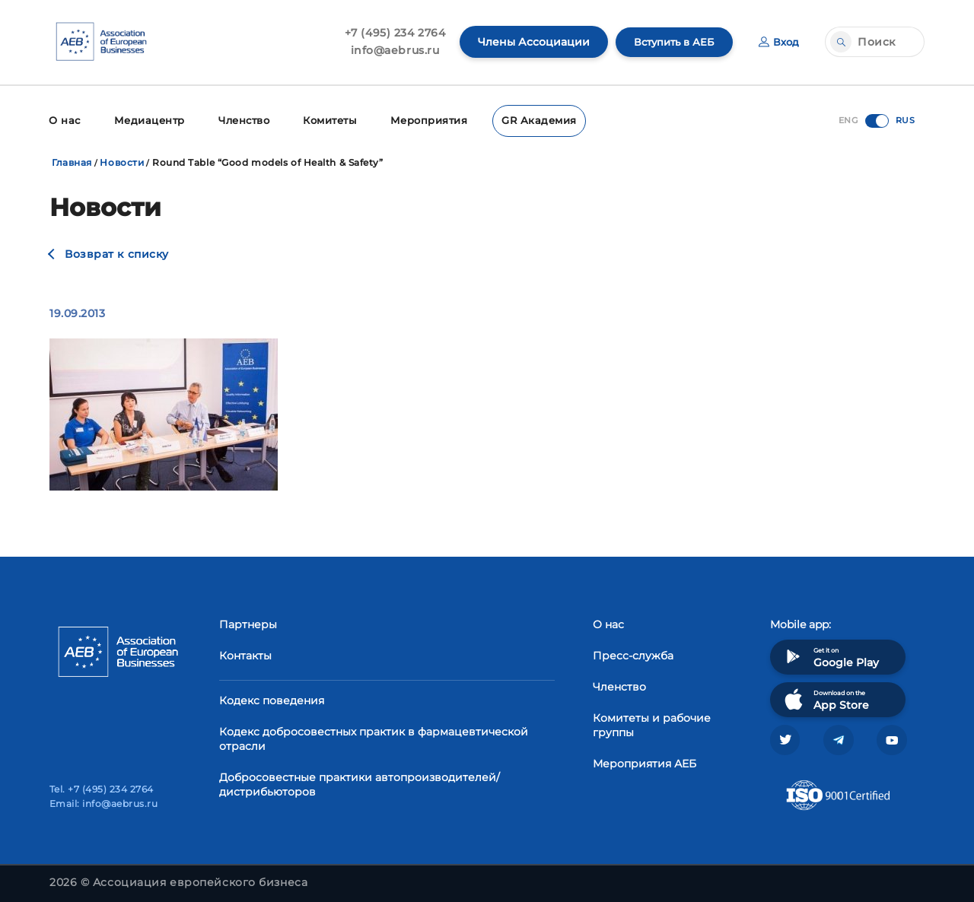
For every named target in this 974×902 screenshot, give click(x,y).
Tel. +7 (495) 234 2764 (101, 789)
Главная (72, 161)
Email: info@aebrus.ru (103, 803)
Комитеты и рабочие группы (652, 724)
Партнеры (248, 623)
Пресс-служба (633, 654)
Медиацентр (145, 119)
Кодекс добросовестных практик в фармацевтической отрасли (373, 737)
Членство (238, 119)
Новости (122, 161)
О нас (63, 119)
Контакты (245, 654)
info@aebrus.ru (387, 50)
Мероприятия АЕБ (644, 762)
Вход (778, 42)
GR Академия (526, 119)
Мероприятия (420, 119)
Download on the (825, 697)
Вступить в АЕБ (669, 42)
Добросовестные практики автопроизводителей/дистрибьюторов (359, 783)
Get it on (830, 655)
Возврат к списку (117, 252)
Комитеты (324, 119)
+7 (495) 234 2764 (387, 33)
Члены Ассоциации (526, 42)
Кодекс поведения (271, 699)
